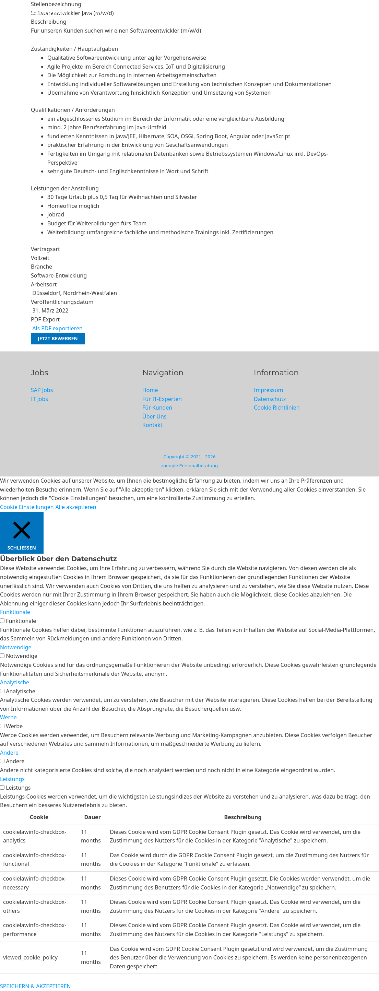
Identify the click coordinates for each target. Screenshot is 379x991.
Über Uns (275, 10)
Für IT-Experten (175, 10)
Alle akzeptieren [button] (76, 507)
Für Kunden (230, 10)
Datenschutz (270, 399)
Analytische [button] (14, 682)
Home (150, 390)
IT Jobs (90, 10)
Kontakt (315, 10)
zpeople (49, 10)
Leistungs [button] (12, 779)
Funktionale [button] (15, 612)
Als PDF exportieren (57, 328)
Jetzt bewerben (58, 338)
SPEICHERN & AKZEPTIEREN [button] (35, 986)
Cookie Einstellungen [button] (27, 507)
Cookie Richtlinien (277, 407)
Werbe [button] (8, 717)
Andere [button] (9, 752)
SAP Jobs (126, 10)
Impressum (268, 390)
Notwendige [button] (16, 647)
